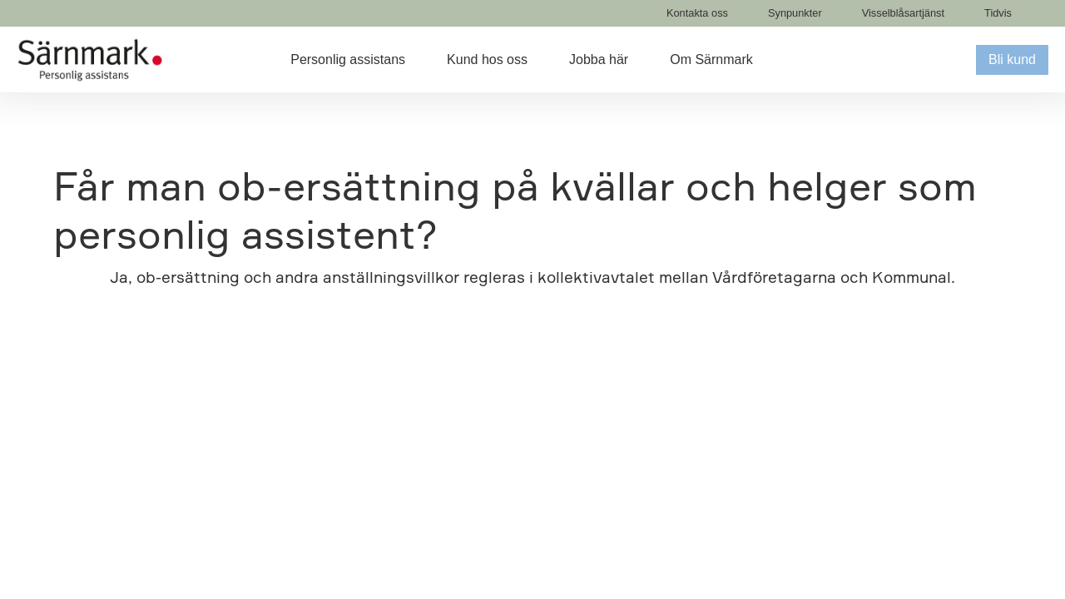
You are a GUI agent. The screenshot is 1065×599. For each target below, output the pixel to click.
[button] (360, 59)
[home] (90, 59)
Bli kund (1012, 59)
